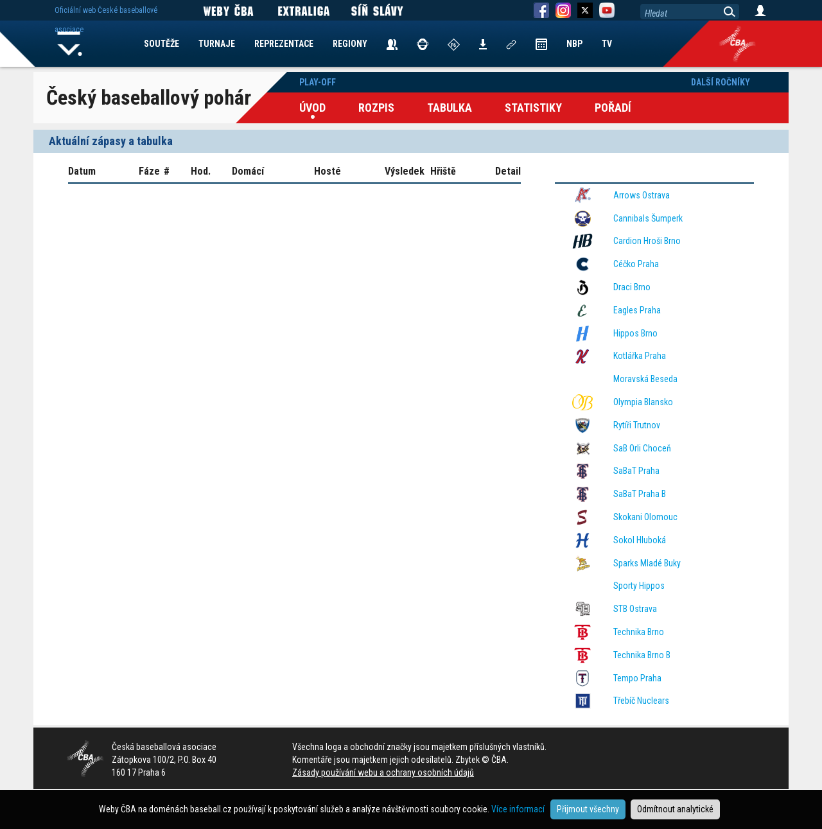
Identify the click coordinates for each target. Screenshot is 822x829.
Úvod (312, 107)
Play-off (317, 82)
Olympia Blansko (643, 402)
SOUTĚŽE (161, 44)
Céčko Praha (636, 264)
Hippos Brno (635, 333)
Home (70, 44)
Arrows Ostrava (641, 195)
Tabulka (449, 107)
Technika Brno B (641, 655)
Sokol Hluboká (639, 540)
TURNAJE (216, 44)
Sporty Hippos (639, 585)
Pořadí (613, 107)
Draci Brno (632, 287)
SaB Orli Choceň (642, 448)
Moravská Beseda (645, 379)
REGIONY (350, 44)
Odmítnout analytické (675, 809)
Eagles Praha (637, 310)
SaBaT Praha (636, 471)
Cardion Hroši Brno (647, 241)
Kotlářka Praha (639, 356)
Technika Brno (638, 632)
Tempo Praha (637, 678)
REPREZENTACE (283, 44)
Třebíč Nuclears (641, 700)
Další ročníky (720, 82)
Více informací (518, 809)
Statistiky (533, 107)
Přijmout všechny (588, 809)
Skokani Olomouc (645, 517)
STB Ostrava (635, 609)
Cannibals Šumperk (648, 218)
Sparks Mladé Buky (647, 563)
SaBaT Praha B (639, 494)
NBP (574, 44)
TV (607, 44)
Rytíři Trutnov (636, 425)
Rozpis (376, 107)
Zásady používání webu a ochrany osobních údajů (383, 772)
